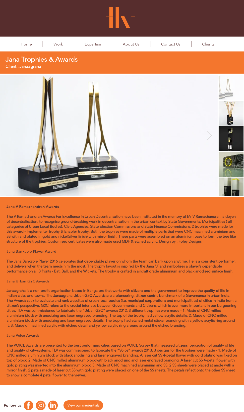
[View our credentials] (83, 405)
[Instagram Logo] (41, 405)
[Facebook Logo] (28, 405)
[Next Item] (209, 135)
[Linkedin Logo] (53, 405)
